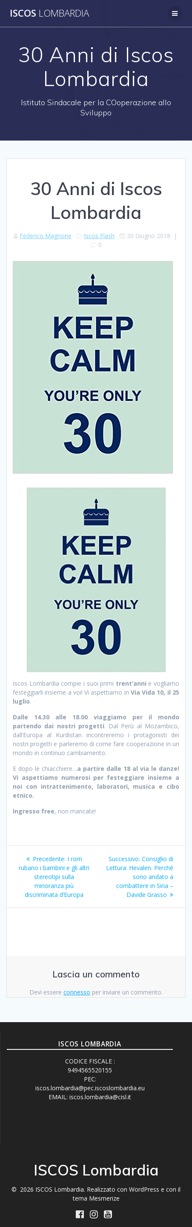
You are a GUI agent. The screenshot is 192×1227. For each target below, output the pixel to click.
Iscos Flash (99, 236)
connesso (76, 992)
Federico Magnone (46, 236)
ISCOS (49, 13)
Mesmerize (104, 1198)
